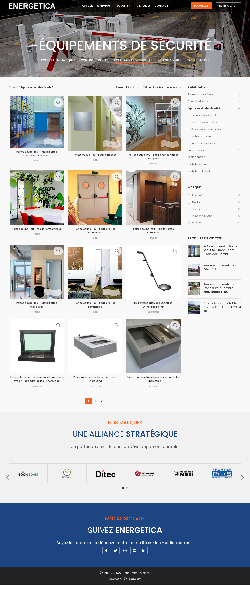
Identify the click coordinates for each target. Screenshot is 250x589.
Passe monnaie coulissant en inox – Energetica (95, 381)
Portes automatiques (201, 94)
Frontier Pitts (200, 209)
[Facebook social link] (106, 555)
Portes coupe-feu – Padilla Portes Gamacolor (154, 232)
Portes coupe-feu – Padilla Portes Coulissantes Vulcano (36, 154)
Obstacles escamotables (206, 129)
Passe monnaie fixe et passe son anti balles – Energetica (154, 381)
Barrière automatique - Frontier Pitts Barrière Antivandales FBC (220, 288)
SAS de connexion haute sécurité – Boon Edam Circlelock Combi (220, 250)
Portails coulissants (200, 170)
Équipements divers (203, 143)
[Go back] (34, 45)
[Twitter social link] (116, 555)
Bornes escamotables (204, 122)
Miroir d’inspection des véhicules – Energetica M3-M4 (154, 306)
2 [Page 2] (95, 405)
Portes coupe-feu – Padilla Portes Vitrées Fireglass (154, 157)
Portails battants (198, 163)
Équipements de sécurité (204, 108)
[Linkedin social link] (144, 555)
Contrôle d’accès (198, 101)
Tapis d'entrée (196, 156)
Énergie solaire (197, 150)
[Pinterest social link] (134, 555)
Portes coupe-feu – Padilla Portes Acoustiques (95, 232)
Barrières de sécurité (203, 115)
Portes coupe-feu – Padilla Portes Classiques (36, 306)
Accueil (13, 87)
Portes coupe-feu (201, 136)
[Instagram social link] (125, 555)
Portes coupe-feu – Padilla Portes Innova (36, 232)
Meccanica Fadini (202, 215)
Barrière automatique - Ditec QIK (220, 267)
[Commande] (162, 88)
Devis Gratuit (228, 7)
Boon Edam (201, 7)
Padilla (196, 202)
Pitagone (197, 222)
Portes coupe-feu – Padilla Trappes (95, 155)
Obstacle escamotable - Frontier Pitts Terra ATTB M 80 (222, 307)
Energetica (198, 195)
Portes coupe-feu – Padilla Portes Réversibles (95, 306)
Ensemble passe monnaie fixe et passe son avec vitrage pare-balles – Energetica (36, 383)
